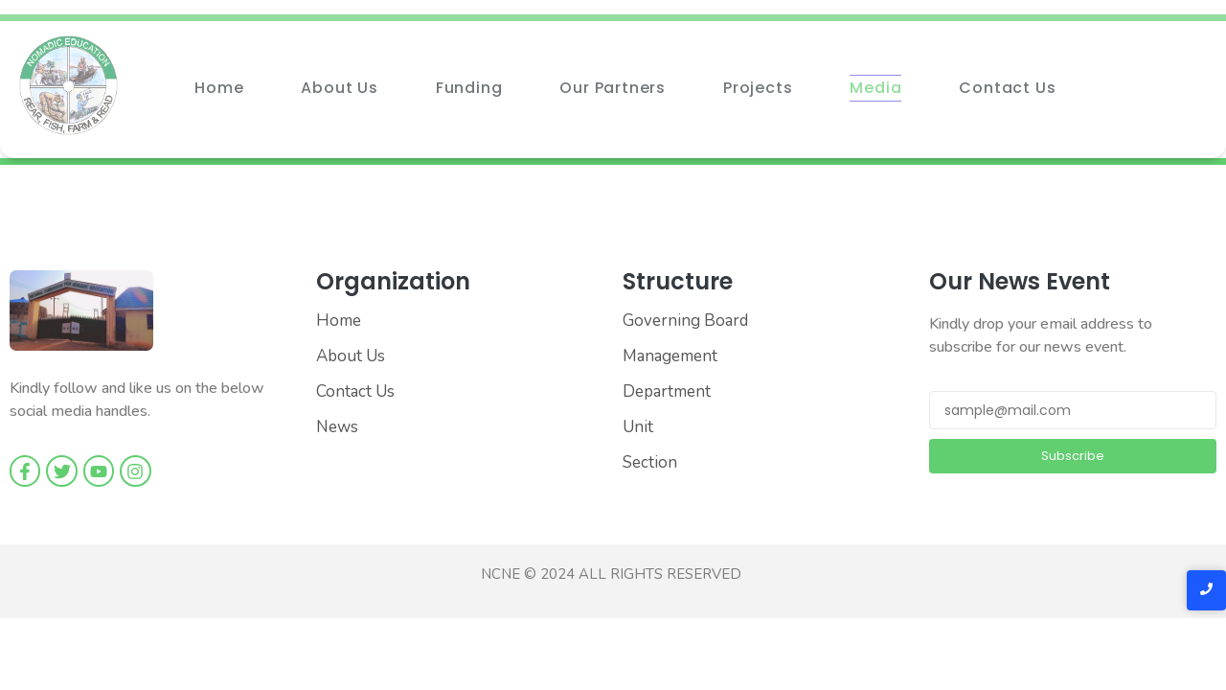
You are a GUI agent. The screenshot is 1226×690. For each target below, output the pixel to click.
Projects (757, 88)
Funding (469, 88)
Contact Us (1007, 88)
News (337, 427)
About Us (339, 88)
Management (670, 356)
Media (875, 88)
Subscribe (1072, 456)
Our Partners (612, 88)
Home (218, 88)
